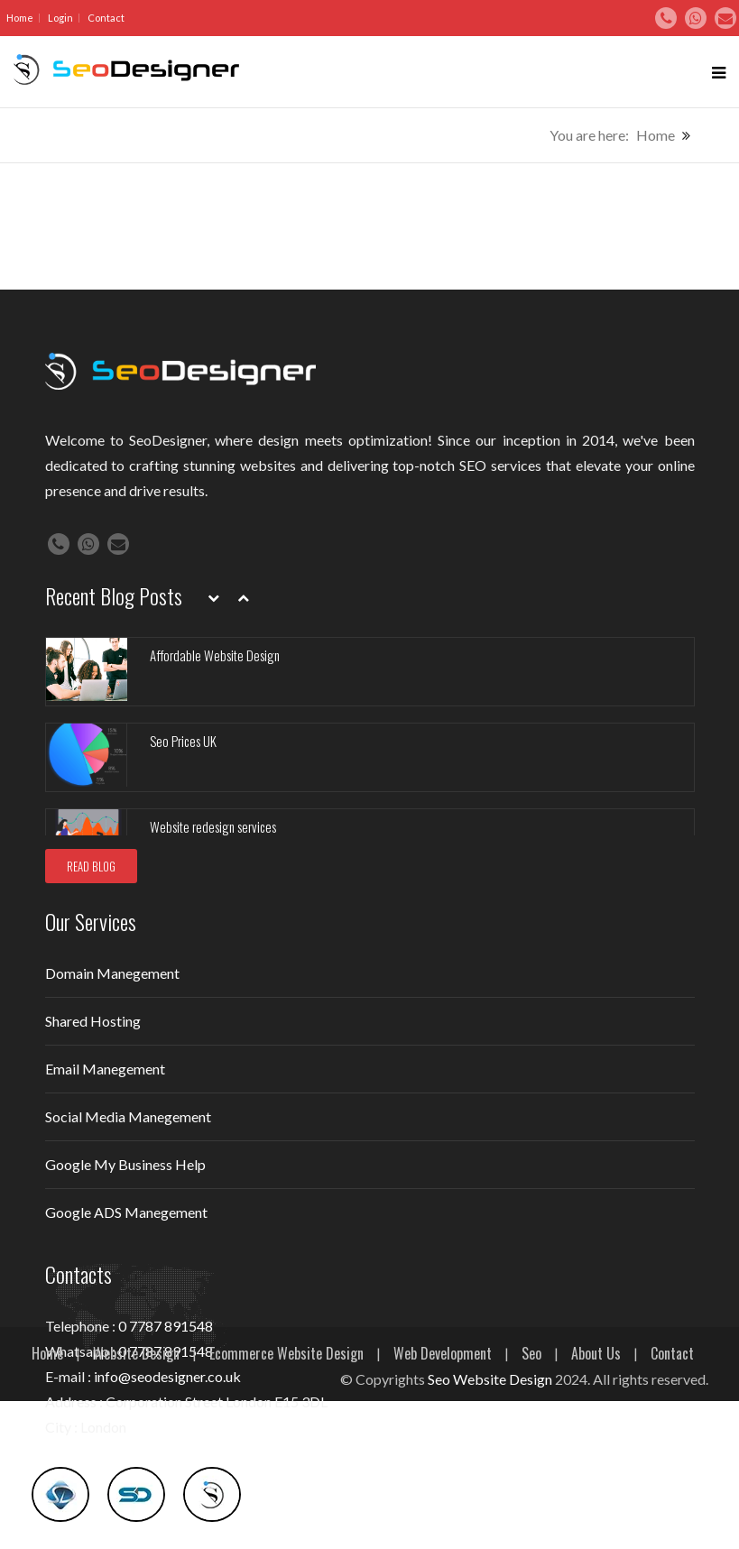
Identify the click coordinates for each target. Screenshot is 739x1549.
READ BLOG (91, 866)
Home (19, 17)
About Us (596, 1353)
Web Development (442, 1353)
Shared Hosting (93, 1020)
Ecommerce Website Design (286, 1353)
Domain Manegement (112, 973)
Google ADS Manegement (126, 1212)
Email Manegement (105, 1068)
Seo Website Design (490, 1379)
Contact (106, 17)
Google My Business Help (125, 1164)
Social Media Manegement (128, 1116)
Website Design (136, 1353)
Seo (531, 1353)
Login (60, 17)
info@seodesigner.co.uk (167, 1376)
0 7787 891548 (165, 1325)
